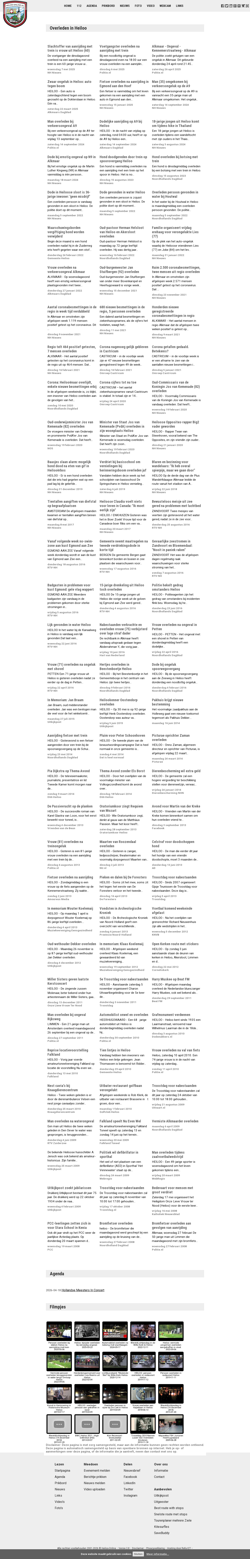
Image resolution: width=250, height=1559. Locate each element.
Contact (159, 1477)
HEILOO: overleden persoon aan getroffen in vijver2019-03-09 (87, 1407)
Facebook (130, 1477)
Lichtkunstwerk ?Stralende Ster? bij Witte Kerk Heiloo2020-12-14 (115, 1374)
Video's (60, 1502)
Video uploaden (94, 1489)
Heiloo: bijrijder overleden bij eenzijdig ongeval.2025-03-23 (87, 1344)
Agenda (92, 6)
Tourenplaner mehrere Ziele (173, 1520)
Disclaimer (138, 1548)
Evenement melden (97, 1470)
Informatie (161, 1470)
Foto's (59, 1508)
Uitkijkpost (161, 1495)
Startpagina (62, 1470)
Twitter (128, 1489)
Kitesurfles (161, 1527)
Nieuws (125, 6)
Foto (138, 6)
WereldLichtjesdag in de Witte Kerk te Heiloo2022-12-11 (143, 1344)
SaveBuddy (162, 1533)
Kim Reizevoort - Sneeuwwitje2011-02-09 (115, 1436)
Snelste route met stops (170, 1514)
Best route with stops (169, 1508)
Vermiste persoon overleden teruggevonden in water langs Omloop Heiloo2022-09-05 (59, 1376)
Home (68, 6)
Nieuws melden (94, 1483)
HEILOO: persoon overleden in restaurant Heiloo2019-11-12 (143, 1375)
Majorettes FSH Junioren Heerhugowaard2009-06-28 (171, 1436)
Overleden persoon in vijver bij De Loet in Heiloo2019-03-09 (115, 1406)
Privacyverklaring (155, 1548)
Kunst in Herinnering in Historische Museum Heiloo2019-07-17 (59, 1407)
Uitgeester (161, 1502)
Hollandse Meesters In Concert (83, 1290)
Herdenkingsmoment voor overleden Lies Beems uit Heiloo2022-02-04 (87, 1375)
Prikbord (108, 6)
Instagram (130, 1495)
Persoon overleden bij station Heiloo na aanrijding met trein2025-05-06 (59, 1345)
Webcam (165, 6)
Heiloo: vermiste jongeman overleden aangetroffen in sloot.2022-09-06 (171, 1345)
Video (151, 6)
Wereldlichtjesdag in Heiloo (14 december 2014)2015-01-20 (171, 1407)
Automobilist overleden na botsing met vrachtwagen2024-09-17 (115, 1344)
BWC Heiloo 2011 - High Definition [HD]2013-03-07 (87, 1436)
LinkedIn (129, 1483)
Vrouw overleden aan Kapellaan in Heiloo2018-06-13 (143, 1406)
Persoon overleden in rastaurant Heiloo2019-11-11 (171, 1374)
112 (79, 6)
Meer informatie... (157, 1554)
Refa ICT (186, 1548)
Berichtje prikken (95, 1477)
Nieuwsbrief (132, 1470)
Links (179, 6)
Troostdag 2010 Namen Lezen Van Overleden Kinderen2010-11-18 (143, 1438)
